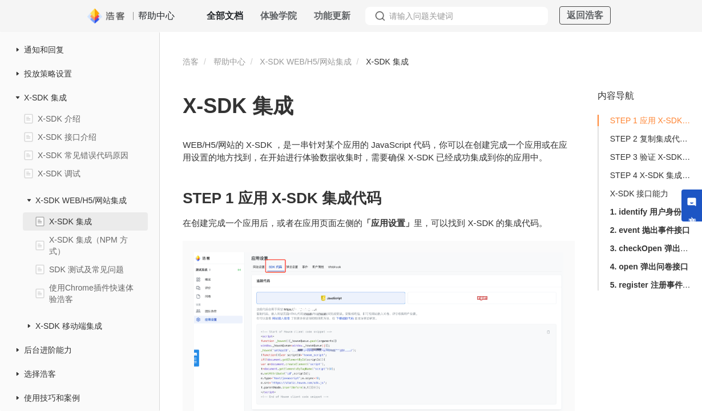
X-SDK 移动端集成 (68, 326)
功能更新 (332, 16)
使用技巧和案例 (52, 397)
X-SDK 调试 (59, 173)
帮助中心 (229, 61)
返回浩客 (585, 15)
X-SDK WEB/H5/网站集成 (81, 200)
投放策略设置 (48, 73)
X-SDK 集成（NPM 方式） (88, 245)
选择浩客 (40, 373)
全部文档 (225, 16)
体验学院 (278, 16)
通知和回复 (44, 49)
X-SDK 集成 (45, 97)
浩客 (191, 61)
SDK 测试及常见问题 (86, 269)
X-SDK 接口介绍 (67, 137)
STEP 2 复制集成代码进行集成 (651, 138)
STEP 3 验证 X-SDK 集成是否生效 (651, 157)
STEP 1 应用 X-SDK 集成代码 (651, 120)
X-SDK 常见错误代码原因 (83, 155)
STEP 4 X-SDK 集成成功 (651, 175)
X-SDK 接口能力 (639, 193)
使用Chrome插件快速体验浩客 (91, 293)
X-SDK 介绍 (59, 118)
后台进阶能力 (48, 349)
